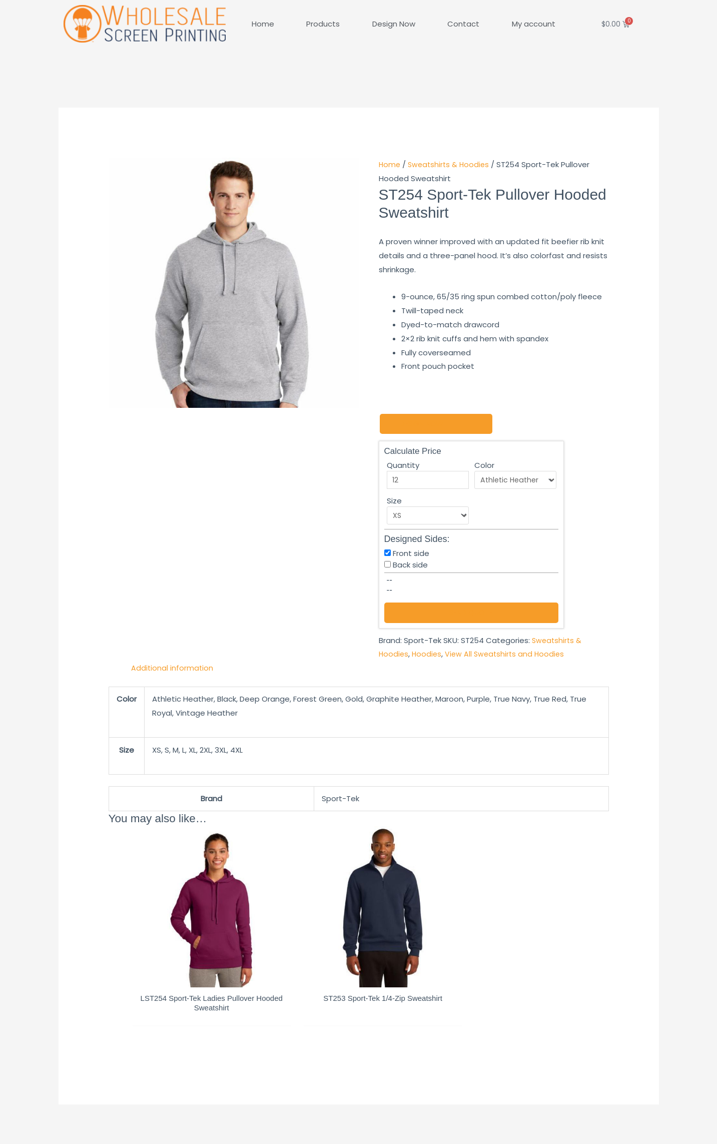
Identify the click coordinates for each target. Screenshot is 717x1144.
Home (263, 24)
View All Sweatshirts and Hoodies (508, 655)
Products (323, 24)
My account (533, 24)
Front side (411, 553)
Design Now (393, 24)
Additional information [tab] (172, 669)
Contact (463, 24)
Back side (410, 565)
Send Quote (471, 613)
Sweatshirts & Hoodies (451, 164)
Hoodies (428, 655)
